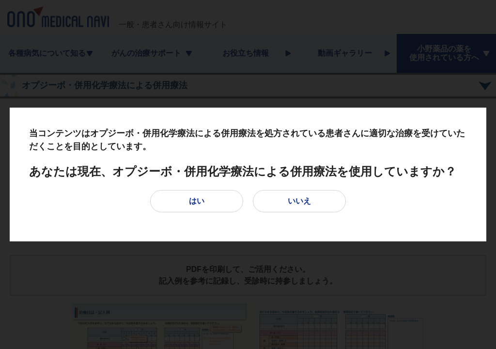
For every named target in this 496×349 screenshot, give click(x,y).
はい (196, 201)
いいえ (299, 201)
